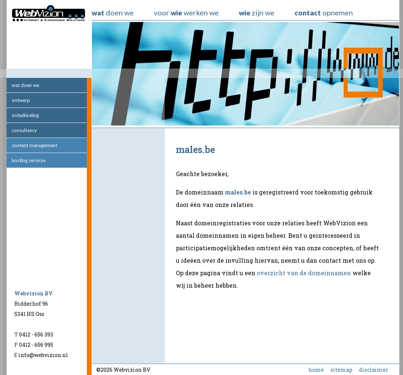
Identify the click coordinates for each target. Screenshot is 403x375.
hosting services (29, 160)
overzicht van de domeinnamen (304, 273)
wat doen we (25, 85)
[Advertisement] (129, 246)
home (316, 369)
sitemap (341, 369)
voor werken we (186, 12)
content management (34, 145)
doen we (113, 12)
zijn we (256, 12)
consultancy (24, 130)
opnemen (324, 12)
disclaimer (373, 369)
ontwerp (21, 100)
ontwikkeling (25, 115)
